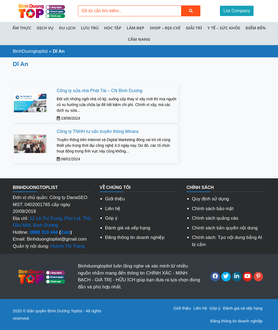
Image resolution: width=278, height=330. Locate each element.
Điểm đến (256, 27)
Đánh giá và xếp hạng (127, 228)
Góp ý (111, 218)
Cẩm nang (139, 39)
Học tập (112, 27)
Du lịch (67, 27)
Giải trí (194, 27)
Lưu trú (90, 27)
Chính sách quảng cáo (215, 218)
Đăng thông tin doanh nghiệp (135, 237)
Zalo (65, 232)
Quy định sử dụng (210, 198)
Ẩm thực (21, 27)
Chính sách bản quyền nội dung (225, 228)
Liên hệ (112, 208)
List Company (236, 10)
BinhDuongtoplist (30, 51)
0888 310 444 (44, 232)
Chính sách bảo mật (212, 208)
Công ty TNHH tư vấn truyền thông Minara (97, 131)
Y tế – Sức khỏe (223, 27)
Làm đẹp (135, 27)
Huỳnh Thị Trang (67, 246)
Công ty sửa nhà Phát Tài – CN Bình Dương (99, 90)
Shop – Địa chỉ (165, 27)
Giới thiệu (115, 198)
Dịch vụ (45, 27)
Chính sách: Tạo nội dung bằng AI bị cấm (227, 241)
